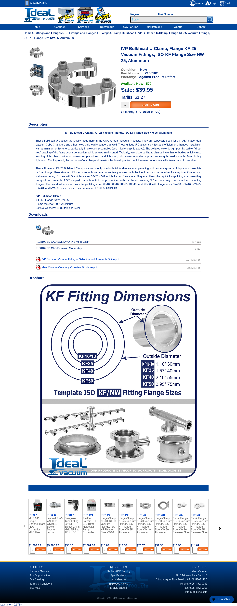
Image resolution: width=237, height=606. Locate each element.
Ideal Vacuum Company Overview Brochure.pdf (69, 267)
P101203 (196, 515)
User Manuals (118, 579)
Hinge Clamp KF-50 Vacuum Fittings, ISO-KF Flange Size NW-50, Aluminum (163, 525)
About (178, 27)
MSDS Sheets (118, 587)
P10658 (51, 515)
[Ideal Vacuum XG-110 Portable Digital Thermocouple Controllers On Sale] (100, 15)
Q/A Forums (130, 27)
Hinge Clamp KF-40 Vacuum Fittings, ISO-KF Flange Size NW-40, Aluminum (145, 525)
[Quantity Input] (125, 105)
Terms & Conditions (41, 583)
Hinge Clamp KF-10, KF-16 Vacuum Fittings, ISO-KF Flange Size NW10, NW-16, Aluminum (109, 525)
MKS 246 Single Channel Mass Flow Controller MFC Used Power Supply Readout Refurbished (37, 525)
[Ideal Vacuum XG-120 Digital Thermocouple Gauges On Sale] (83, 15)
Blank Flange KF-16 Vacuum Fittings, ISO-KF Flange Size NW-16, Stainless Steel (181, 525)
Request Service (39, 571)
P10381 (33, 515)
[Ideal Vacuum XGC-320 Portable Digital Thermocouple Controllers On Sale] (64, 15)
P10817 (69, 515)
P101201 (160, 515)
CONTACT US (198, 567)
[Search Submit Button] (210, 19)
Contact (202, 27)
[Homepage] (39, 15)
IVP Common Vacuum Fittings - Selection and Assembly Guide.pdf (80, 259)
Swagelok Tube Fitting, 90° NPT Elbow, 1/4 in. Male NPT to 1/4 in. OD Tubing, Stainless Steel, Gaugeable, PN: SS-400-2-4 (73, 525)
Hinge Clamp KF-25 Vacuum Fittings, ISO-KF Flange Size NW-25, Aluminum (127, 525)
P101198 (106, 515)
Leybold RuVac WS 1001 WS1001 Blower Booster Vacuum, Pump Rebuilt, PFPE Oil (55, 525)
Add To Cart (150, 104)
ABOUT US (36, 567)
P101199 (124, 515)
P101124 (88, 515)
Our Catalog (37, 579)
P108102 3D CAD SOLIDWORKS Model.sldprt (63, 241)
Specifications (118, 575)
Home (36, 27)
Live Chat (224, 599)
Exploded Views (118, 583)
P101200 (142, 515)
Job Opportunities (40, 575)
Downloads (107, 27)
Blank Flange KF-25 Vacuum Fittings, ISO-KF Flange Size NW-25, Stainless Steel (199, 525)
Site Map (35, 587)
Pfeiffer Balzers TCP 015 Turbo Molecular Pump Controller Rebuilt (90, 525)
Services (83, 27)
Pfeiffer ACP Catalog (118, 571)
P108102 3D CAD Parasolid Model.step (59, 248)
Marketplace (154, 27)
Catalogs (60, 27)
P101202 (178, 515)
